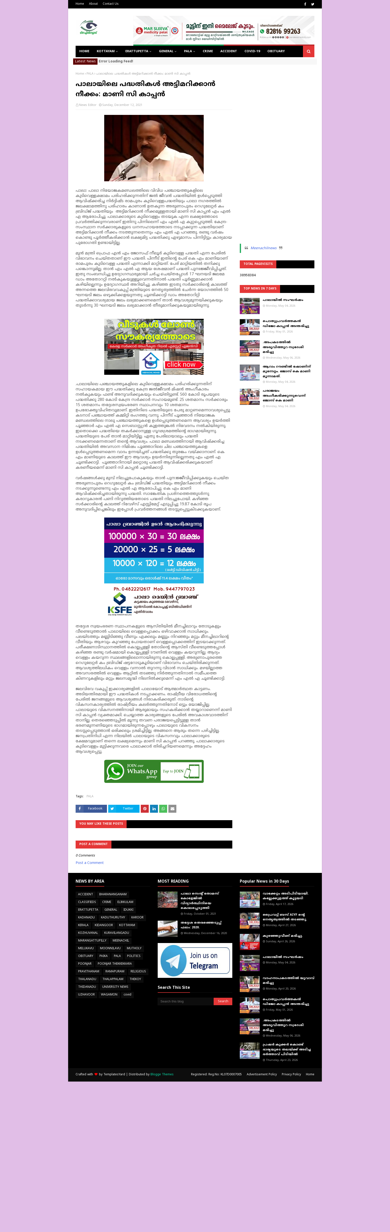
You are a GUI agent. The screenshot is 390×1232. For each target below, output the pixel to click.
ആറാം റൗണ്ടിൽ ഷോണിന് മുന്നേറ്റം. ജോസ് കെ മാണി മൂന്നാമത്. (287, 372)
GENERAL (110, 910)
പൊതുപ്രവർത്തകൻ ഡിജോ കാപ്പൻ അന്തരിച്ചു (286, 323)
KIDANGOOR (104, 925)
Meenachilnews (263, 248)
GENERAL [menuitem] (166, 51)
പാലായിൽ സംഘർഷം (283, 300)
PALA (90, 74)
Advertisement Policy (262, 1075)
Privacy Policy (291, 1075)
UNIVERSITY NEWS (115, 987)
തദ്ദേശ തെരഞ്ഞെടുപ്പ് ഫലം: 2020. (201, 925)
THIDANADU (87, 987)
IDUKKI (128, 910)
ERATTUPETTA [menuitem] (136, 51)
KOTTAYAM (127, 925)
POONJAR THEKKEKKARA (115, 964)
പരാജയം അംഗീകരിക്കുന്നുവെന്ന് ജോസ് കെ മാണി (284, 396)
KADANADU (86, 918)
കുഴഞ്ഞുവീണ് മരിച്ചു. (283, 936)
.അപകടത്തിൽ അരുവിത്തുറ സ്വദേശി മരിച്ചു (283, 347)
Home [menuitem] (84, 51)
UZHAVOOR (86, 995)
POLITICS (134, 956)
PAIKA (103, 956)
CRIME (106, 902)
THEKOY (135, 979)
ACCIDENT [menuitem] (228, 51)
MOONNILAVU (110, 948)
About (93, 4)
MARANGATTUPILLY (92, 941)
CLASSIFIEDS (87, 902)
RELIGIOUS (138, 972)
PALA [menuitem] (188, 51)
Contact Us (111, 4)
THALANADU (87, 979)
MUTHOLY (134, 948)
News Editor (88, 105)
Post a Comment (90, 863)
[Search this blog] (186, 1001)
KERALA (83, 925)
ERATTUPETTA (88, 910)
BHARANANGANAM (113, 895)
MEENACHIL (121, 941)
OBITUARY (85, 956)
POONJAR (85, 964)
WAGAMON (109, 995)
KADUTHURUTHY (113, 918)
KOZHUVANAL (88, 933)
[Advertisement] (277, 146)
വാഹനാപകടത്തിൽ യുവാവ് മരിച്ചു (288, 980)
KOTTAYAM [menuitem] (106, 51)
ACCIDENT (85, 895)
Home (80, 4)
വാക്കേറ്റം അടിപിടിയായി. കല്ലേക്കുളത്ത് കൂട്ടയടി (286, 896)
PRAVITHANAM (88, 972)
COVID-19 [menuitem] (252, 51)
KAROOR (137, 918)
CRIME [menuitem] (208, 51)
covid (127, 995)
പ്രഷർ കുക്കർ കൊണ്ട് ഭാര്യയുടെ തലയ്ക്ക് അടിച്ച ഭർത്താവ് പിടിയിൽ (287, 1049)
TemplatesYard (114, 1075)
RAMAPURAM (114, 972)
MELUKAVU (86, 948)
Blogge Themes (162, 1075)
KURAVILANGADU (116, 933)
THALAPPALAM (112, 979)
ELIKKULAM (125, 902)
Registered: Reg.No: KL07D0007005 (216, 1075)
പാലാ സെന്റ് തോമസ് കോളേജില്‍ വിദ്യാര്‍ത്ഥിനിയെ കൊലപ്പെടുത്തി (200, 901)
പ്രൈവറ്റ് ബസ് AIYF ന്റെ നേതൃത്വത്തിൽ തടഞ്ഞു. (285, 917)
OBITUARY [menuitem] (276, 51)
